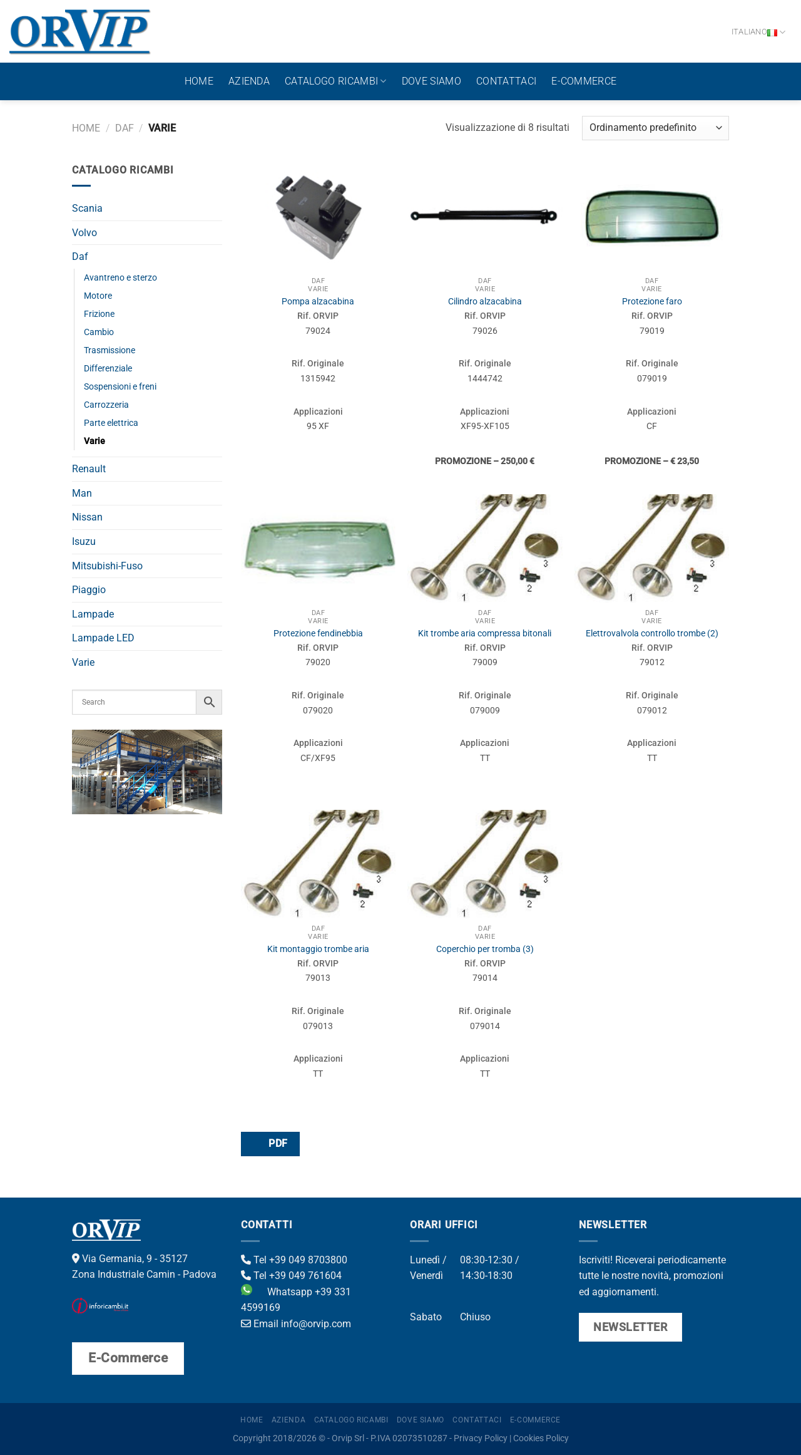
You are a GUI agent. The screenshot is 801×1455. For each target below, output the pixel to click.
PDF (270, 1143)
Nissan (87, 517)
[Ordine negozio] (655, 128)
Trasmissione (109, 350)
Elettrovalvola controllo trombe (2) (652, 633)
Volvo (84, 233)
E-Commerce (583, 81)
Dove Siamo (431, 81)
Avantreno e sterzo (120, 277)
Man (82, 493)
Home (199, 81)
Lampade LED (103, 638)
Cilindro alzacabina (485, 301)
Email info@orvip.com (296, 1324)
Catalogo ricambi (336, 81)
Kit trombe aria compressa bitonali (484, 633)
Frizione (99, 314)
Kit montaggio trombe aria (318, 949)
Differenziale (108, 368)
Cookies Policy (541, 1438)
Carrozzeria (106, 405)
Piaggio (89, 590)
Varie (94, 441)
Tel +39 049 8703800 (294, 1260)
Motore (98, 296)
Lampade (93, 614)
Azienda (249, 81)
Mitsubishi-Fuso (107, 566)
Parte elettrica (111, 423)
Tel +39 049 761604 (291, 1276)
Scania (87, 208)
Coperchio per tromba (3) (485, 949)
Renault (89, 469)
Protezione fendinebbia (318, 633)
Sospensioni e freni (120, 386)
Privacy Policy (481, 1438)
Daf (124, 128)
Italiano (759, 32)
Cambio (99, 332)
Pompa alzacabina (318, 301)
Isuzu (84, 541)
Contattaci (506, 81)
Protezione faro (652, 301)
